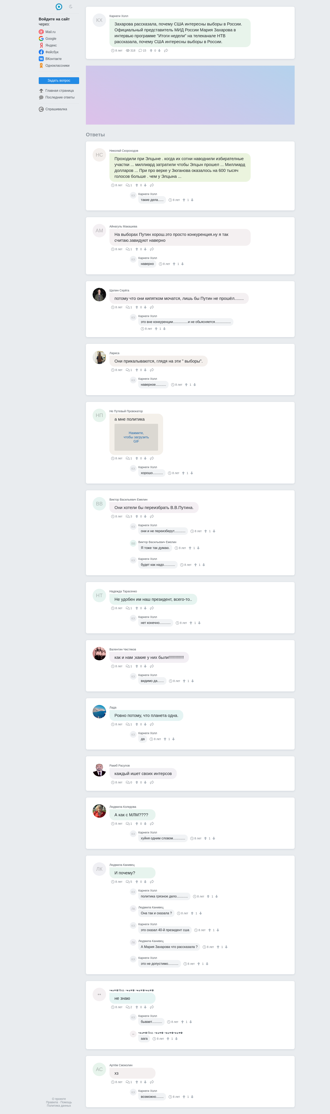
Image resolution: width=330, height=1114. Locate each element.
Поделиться (166, 50)
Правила (52, 1102)
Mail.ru (47, 31)
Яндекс (48, 45)
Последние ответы (57, 97)
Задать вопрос (59, 80)
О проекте (59, 1099)
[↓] (159, 50)
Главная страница (56, 90)
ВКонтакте (50, 58)
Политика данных (59, 1105)
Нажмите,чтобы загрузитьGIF (136, 437)
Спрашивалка (53, 109)
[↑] (152, 50)
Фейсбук (49, 52)
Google (47, 38)
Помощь (66, 1102)
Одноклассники (54, 65)
